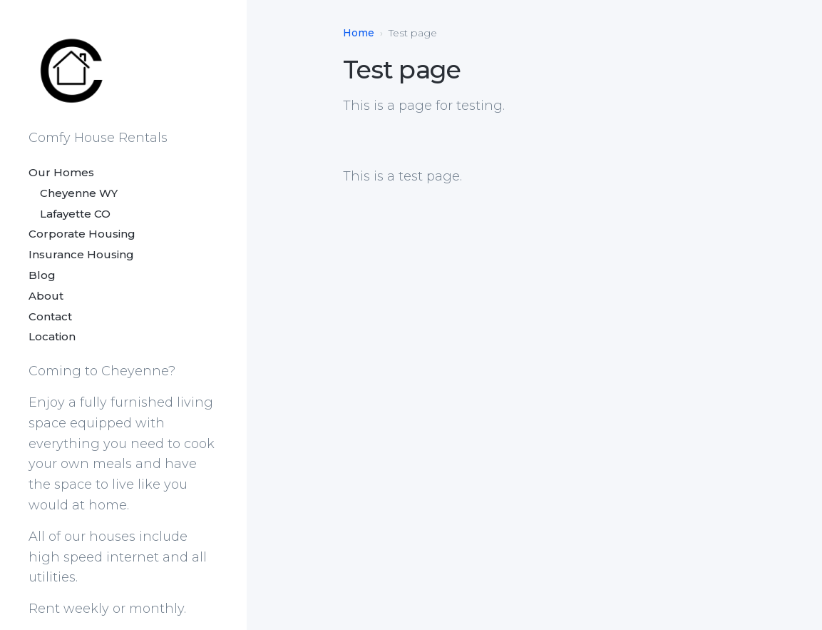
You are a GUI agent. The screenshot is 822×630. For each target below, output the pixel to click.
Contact (50, 316)
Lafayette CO (70, 213)
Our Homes (61, 172)
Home (358, 32)
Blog (42, 275)
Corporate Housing (82, 233)
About (46, 296)
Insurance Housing (81, 254)
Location (52, 336)
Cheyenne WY (73, 193)
